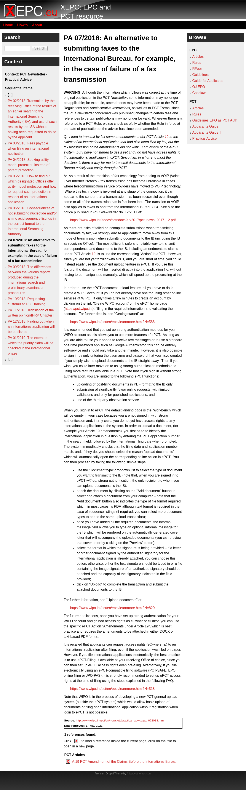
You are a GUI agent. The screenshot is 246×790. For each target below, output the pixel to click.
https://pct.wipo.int (79, 308)
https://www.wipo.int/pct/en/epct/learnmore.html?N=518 (112, 689)
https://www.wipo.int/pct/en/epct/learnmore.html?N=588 (112, 322)
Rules (196, 62)
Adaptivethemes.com (139, 773)
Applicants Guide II (206, 132)
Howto (22, 25)
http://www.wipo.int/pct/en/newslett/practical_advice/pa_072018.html (120, 720)
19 (167, 137)
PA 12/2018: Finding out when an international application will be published (31, 327)
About (37, 25)
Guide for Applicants (207, 81)
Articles (198, 56)
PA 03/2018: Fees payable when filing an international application (28, 148)
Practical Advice (204, 138)
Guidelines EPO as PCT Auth (214, 120)
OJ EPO (198, 87)
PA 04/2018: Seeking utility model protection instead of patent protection (28, 165)
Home (8, 25)
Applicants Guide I (206, 126)
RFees (197, 68)
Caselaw (199, 93)
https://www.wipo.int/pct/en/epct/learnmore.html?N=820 (112, 608)
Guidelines (200, 75)
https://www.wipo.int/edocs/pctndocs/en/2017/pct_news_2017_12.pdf (123, 220)
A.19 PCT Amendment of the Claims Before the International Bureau (124, 761)
